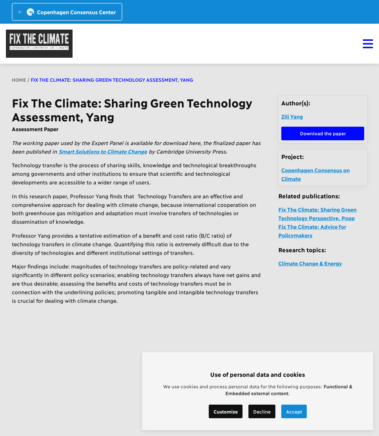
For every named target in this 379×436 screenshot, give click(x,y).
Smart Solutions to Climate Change (103, 151)
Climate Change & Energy (310, 263)
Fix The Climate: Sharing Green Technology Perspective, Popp (317, 213)
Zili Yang (292, 116)
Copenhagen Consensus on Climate (315, 174)
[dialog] (257, 391)
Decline (262, 411)
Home (19, 79)
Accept (294, 411)
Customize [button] (225, 411)
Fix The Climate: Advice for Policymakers (312, 230)
